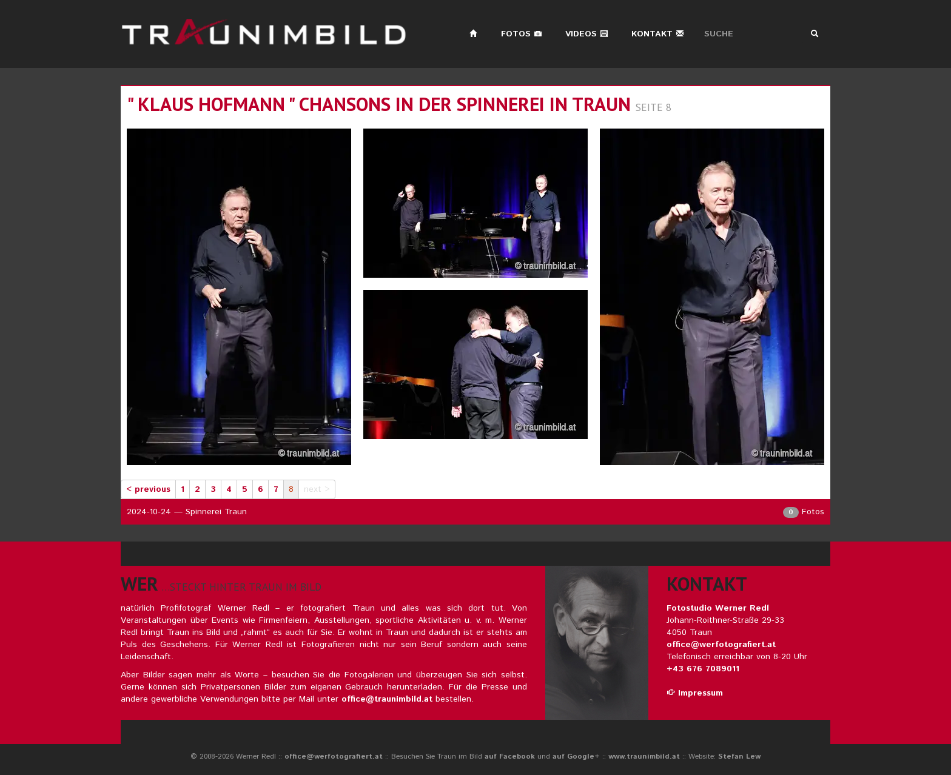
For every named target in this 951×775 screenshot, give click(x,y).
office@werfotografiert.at (721, 645)
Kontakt (657, 34)
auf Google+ (576, 756)
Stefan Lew (739, 756)
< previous (148, 489)
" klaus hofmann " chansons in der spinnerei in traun (379, 104)
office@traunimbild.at (386, 699)
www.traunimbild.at (644, 756)
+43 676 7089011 (703, 669)
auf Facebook (510, 756)
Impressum (695, 693)
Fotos (521, 34)
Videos (586, 34)
